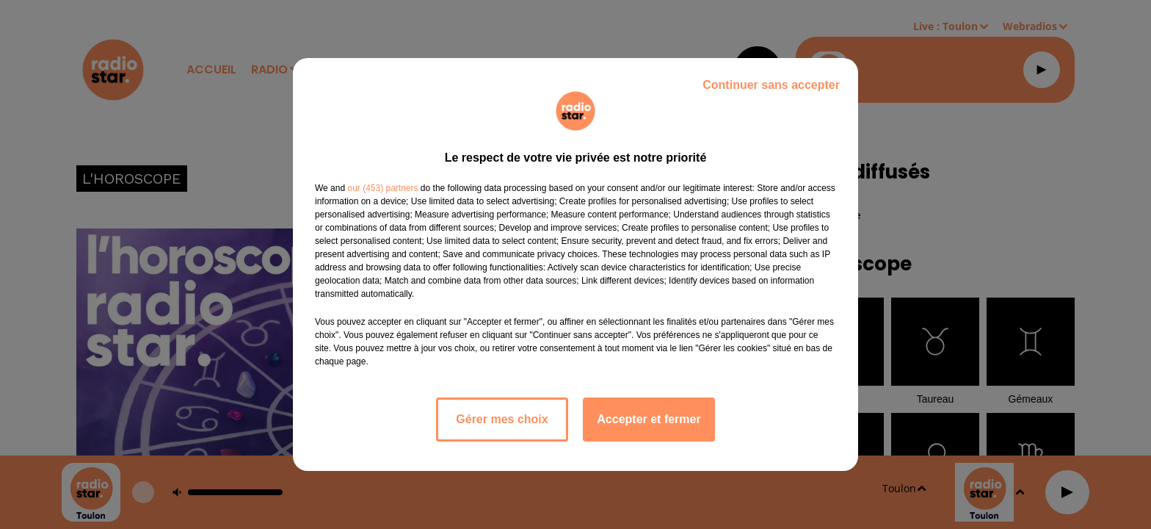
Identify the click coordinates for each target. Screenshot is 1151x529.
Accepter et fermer (648, 419)
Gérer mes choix (502, 419)
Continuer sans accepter (771, 85)
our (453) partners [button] (382, 188)
